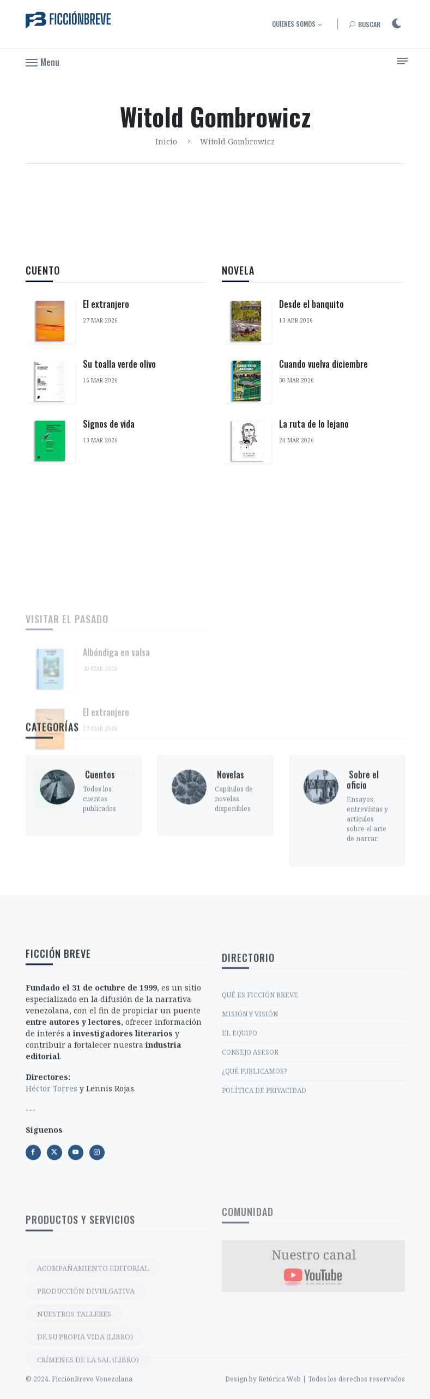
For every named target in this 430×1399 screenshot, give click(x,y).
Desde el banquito (311, 309)
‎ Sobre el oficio (363, 830)
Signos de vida (109, 423)
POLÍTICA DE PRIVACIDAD (264, 1161)
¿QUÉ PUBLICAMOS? (254, 1142)
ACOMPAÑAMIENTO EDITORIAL (93, 1360)
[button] (42, 61)
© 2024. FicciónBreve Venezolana (79, 1390)
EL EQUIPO (239, 1104)
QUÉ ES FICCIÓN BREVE (260, 1066)
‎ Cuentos (99, 825)
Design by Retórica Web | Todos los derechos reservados (315, 1390)
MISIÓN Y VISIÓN (250, 1085)
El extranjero (106, 304)
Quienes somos (294, 23)
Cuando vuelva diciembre (323, 369)
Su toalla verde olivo (119, 363)
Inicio (166, 141)
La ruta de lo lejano (314, 429)
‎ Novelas (229, 825)
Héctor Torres (51, 1166)
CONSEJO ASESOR (250, 1123)
